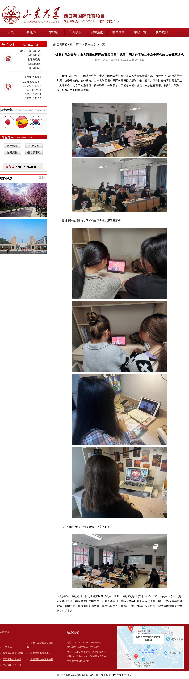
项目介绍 (32, 32)
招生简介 (54, 32)
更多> (42, 177)
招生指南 (8, 137)
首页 (11, 32)
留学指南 (97, 32)
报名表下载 (34, 152)
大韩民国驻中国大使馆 (41, 659)
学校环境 (140, 32)
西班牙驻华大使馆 (12, 659)
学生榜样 (118, 32)
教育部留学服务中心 (40, 653)
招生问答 (34, 146)
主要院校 (75, 32)
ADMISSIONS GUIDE (24, 138)
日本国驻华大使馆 (12, 665)
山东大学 (7, 647)
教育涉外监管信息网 (13, 653)
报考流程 (12, 152)
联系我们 (162, 32)
